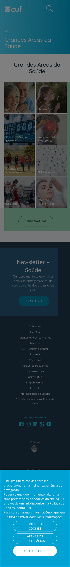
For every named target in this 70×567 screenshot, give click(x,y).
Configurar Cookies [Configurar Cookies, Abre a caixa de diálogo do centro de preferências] (35, 526)
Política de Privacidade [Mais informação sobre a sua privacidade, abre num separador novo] (20, 517)
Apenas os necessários (35, 538)
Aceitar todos (35, 551)
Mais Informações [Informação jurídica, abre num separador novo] (49, 517)
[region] (35, 518)
